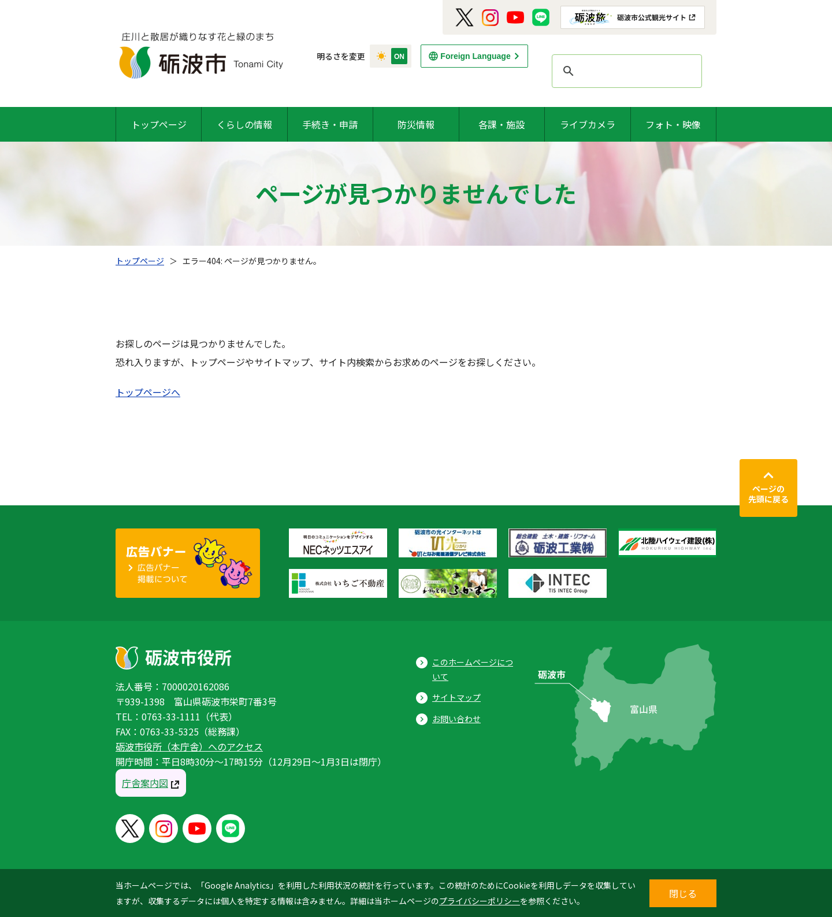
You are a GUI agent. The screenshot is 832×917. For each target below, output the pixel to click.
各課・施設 (501, 124)
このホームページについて (472, 669)
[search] (625, 71)
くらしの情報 (244, 124)
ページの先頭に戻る (768, 494)
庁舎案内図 (145, 783)
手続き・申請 (330, 124)
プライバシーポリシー (479, 901)
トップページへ (148, 392)
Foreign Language (475, 56)
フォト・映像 (673, 124)
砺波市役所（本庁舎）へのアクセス (189, 746)
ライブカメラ (587, 124)
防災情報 (416, 124)
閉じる (683, 893)
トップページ (159, 124)
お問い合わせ (456, 718)
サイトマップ (456, 697)
